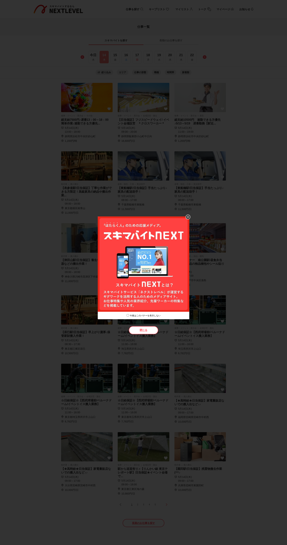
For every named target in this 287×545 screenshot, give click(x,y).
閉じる (143, 330)
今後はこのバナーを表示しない (145, 315)
